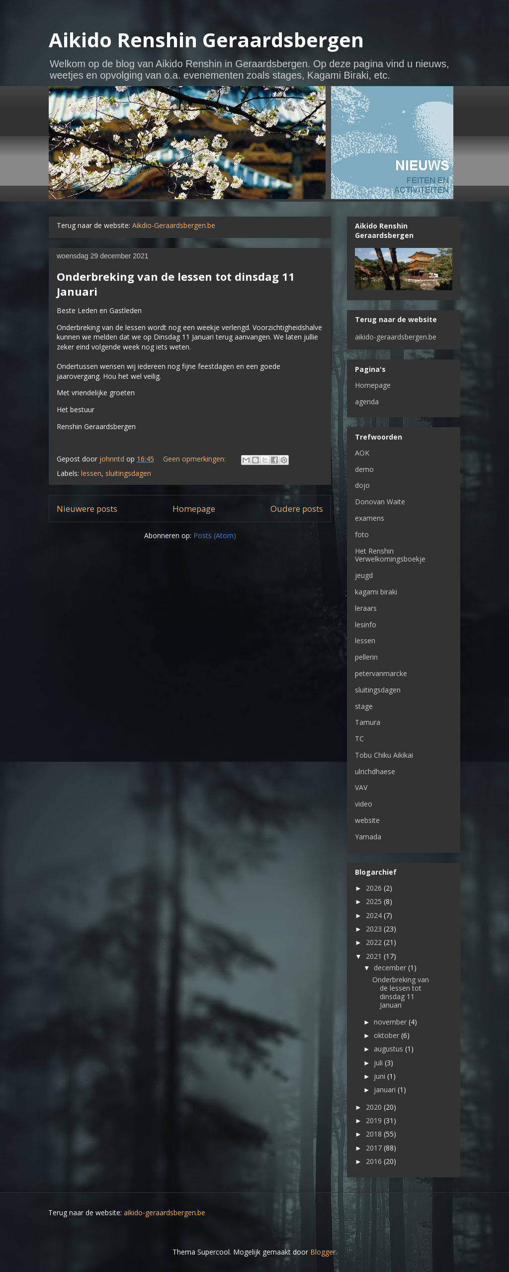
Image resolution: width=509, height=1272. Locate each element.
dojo (362, 485)
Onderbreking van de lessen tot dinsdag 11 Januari (400, 992)
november (391, 1022)
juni (380, 1076)
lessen (91, 473)
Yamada (368, 836)
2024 (375, 915)
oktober (387, 1035)
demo (364, 469)
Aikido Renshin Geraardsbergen (206, 39)
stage (364, 706)
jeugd (364, 575)
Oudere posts (296, 508)
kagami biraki (376, 591)
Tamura (367, 722)
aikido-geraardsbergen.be (395, 337)
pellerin (366, 657)
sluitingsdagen (128, 473)
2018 (375, 1134)
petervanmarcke (381, 673)
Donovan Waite (380, 501)
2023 (375, 928)
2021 (375, 956)
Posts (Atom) (214, 535)
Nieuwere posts (87, 508)
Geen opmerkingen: (195, 458)
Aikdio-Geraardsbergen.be (173, 225)
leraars (366, 608)
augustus (389, 1048)
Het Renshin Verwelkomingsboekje (390, 555)
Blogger (323, 1252)
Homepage (193, 508)
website (367, 820)
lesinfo (365, 624)
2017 (375, 1148)
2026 (375, 888)
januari (386, 1089)
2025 (375, 901)
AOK (362, 453)
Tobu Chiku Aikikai (384, 755)
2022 (375, 942)
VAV (361, 787)
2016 (375, 1161)
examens (369, 518)
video (363, 804)
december (391, 967)
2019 (375, 1120)
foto (362, 534)
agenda (367, 401)
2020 (375, 1107)
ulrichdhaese (375, 771)
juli (379, 1062)
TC (359, 738)
